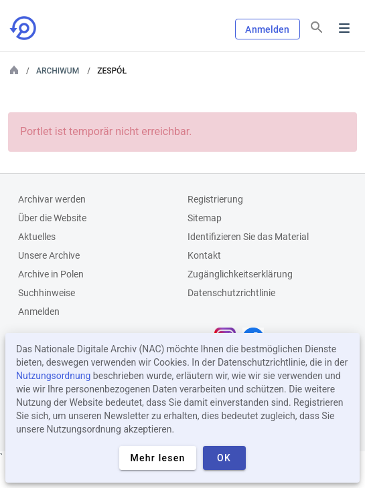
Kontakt (204, 255)
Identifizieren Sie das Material (248, 236)
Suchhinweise (46, 292)
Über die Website (52, 218)
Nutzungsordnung (53, 375)
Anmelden (267, 29)
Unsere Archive (49, 255)
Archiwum (57, 71)
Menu (344, 28)
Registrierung (215, 199)
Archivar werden (52, 199)
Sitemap (205, 218)
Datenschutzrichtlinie (231, 292)
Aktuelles (37, 236)
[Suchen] (317, 27)
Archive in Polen (51, 274)
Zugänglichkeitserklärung (240, 274)
